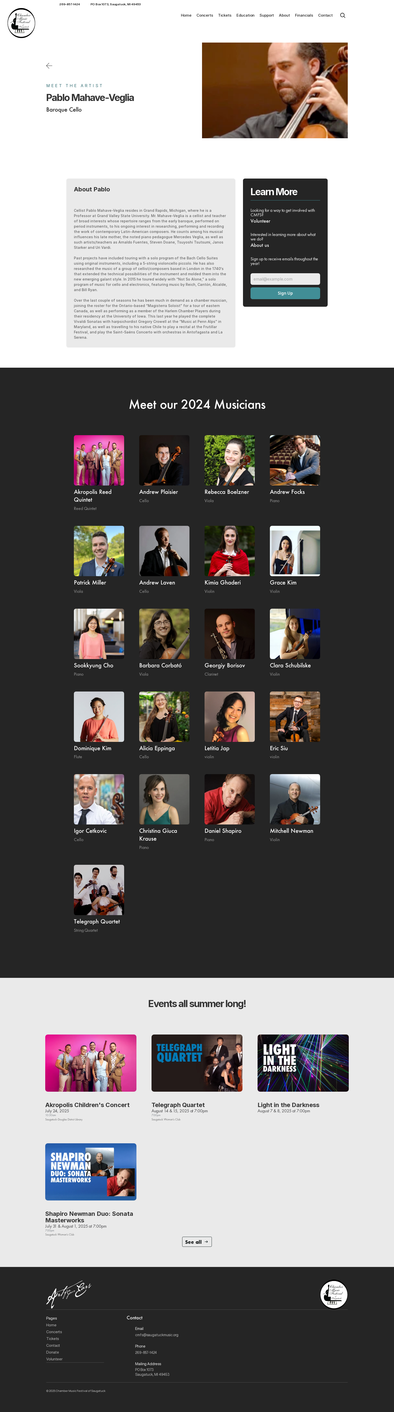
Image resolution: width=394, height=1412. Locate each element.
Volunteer (54, 1359)
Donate (52, 1352)
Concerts (54, 1332)
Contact (53, 1345)
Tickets (52, 1338)
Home (51, 1325)
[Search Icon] (343, 15)
